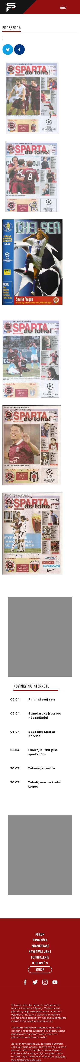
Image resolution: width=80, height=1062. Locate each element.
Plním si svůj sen (41, 699)
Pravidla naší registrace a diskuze (38, 1058)
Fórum (40, 935)
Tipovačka (39, 940)
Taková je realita (41, 768)
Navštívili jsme (40, 952)
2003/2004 (11, 28)
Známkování (40, 946)
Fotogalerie (40, 957)
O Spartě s (40, 963)
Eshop (40, 970)
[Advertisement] (40, 637)
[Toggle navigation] (67, 7)
